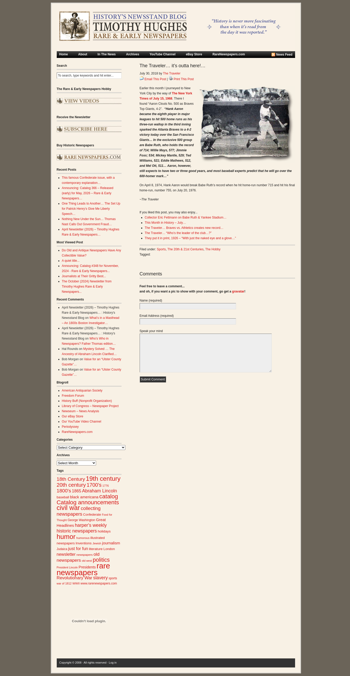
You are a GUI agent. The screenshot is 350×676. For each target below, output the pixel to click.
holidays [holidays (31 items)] (104, 531)
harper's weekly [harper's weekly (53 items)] (91, 525)
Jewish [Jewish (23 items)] (96, 543)
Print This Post (184, 79)
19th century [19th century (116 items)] (103, 478)
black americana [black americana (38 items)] (84, 497)
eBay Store (194, 54)
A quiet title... (71, 260)
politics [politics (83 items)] (101, 560)
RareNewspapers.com (228, 54)
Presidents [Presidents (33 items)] (87, 567)
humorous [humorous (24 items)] (83, 537)
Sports (161, 249)
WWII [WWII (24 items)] (76, 583)
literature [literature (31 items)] (96, 549)
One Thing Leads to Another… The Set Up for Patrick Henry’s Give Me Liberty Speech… (91, 209)
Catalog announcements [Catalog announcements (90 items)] (88, 502)
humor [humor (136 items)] (66, 536)
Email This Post (155, 79)
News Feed (284, 54)
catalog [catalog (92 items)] (108, 496)
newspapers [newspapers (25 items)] (84, 554)
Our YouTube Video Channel (81, 421)
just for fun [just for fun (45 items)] (78, 548)
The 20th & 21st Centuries (185, 249)
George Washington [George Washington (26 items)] (81, 520)
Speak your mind (151, 331)
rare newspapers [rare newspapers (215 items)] (83, 569)
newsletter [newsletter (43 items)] (66, 554)
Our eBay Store (72, 416)
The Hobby (212, 249)
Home (63, 54)
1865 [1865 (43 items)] (76, 491)
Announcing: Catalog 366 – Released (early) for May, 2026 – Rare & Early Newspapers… (87, 193)
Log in (113, 662)
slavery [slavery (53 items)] (100, 577)
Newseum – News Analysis (80, 411)
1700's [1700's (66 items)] (94, 485)
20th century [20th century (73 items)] (71, 485)
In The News (107, 54)
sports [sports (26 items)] (113, 578)
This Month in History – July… (165, 222)
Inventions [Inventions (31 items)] (84, 543)
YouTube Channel (162, 54)
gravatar (238, 291)
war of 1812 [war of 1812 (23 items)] (64, 583)
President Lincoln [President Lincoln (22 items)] (67, 567)
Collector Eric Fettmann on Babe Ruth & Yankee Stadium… (186, 217)
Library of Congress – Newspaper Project (90, 406)
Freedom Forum (73, 395)
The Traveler (171, 73)
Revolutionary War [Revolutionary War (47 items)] (74, 577)
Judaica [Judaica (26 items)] (62, 549)
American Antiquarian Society (82, 390)
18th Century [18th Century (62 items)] (71, 479)
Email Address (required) (157, 316)
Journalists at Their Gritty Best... (84, 276)
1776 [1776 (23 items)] (105, 485)
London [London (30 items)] (109, 549)
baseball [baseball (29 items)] (63, 497)
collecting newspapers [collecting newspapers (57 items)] (79, 511)
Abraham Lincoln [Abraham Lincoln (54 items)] (99, 490)
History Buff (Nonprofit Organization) (87, 401)
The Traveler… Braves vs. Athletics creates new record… (184, 228)
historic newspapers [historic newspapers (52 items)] (77, 531)
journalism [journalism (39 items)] (111, 543)
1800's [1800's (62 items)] (64, 490)
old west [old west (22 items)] (87, 560)
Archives (132, 54)
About (82, 54)
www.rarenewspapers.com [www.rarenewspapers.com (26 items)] (99, 583)
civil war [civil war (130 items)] (68, 507)
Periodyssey (70, 427)
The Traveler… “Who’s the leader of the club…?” (178, 233)
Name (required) (151, 300)
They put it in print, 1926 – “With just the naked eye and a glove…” (190, 238)
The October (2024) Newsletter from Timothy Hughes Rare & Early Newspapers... (87, 287)
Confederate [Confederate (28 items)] (92, 514)
